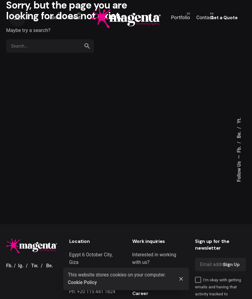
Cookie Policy (82, 282)
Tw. (34, 266)
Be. (239, 134)
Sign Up (231, 265)
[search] (87, 46)
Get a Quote (224, 18)
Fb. (239, 149)
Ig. (20, 266)
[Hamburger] (17, 18)
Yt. (239, 120)
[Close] (181, 279)
